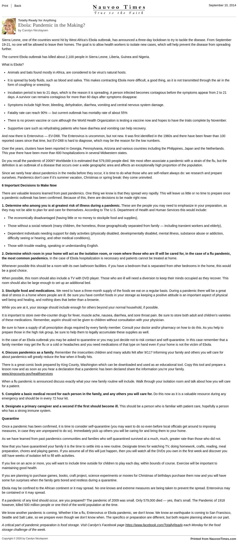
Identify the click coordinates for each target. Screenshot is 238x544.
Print (5, 5)
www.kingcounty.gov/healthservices (27, 374)
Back (17, 5)
